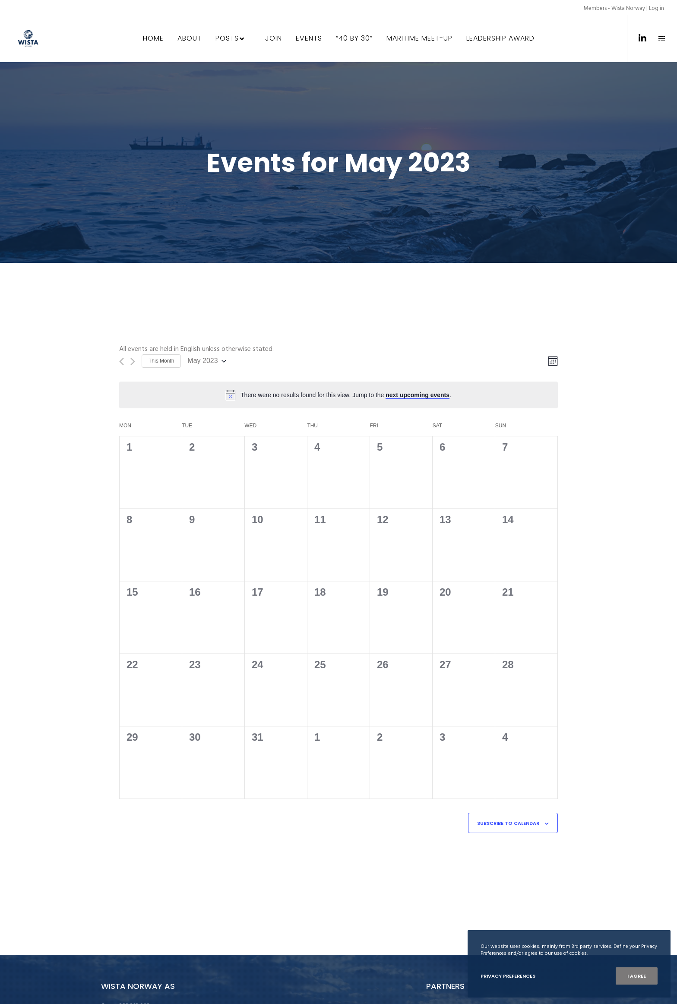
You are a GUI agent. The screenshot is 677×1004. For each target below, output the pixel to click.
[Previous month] (121, 361)
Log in (656, 8)
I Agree (636, 975)
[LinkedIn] (637, 38)
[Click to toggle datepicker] (206, 361)
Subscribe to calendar (508, 823)
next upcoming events (417, 394)
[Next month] (132, 361)
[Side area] (656, 38)
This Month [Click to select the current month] (161, 361)
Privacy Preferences (508, 975)
